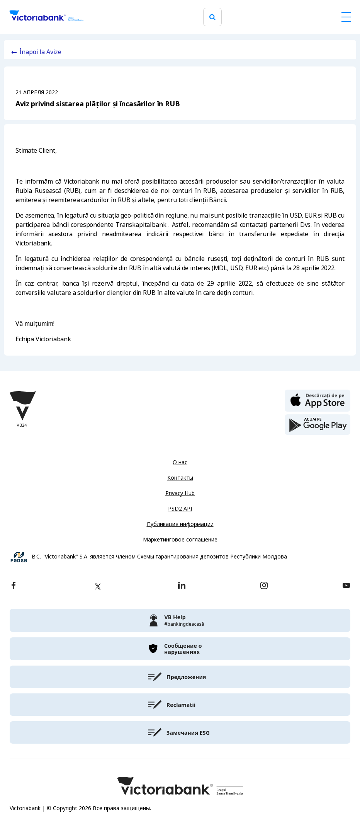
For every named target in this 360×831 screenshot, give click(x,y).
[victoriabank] (180, 620)
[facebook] (13, 586)
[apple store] (317, 400)
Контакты (180, 478)
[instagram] (264, 586)
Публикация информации (180, 524)
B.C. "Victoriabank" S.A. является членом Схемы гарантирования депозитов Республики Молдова (159, 556)
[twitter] (98, 586)
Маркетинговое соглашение (180, 539)
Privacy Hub (180, 493)
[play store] (317, 424)
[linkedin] (181, 586)
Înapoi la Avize (40, 52)
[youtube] (346, 586)
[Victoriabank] (46, 17)
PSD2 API (180, 509)
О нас (180, 462)
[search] (212, 17)
